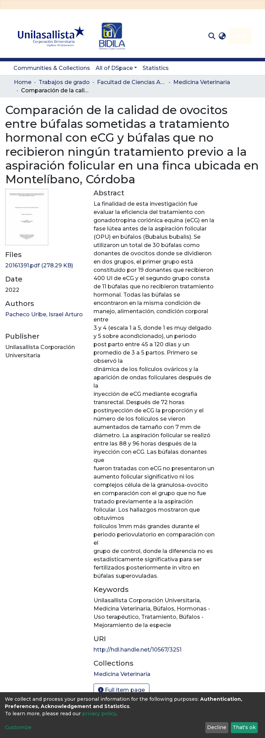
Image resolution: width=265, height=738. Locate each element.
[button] (222, 36)
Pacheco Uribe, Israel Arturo (44, 314)
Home (22, 82)
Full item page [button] (121, 690)
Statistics (156, 68)
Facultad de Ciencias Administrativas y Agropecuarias (131, 82)
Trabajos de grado (64, 82)
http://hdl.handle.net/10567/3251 (137, 649)
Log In (238, 36)
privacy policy (99, 713)
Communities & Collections (51, 68)
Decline (216, 727)
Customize (18, 727)
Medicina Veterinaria (201, 82)
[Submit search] (211, 36)
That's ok (244, 727)
